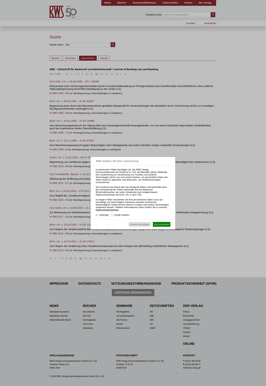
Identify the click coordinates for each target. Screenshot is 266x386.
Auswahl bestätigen (139, 224)
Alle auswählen (161, 224)
